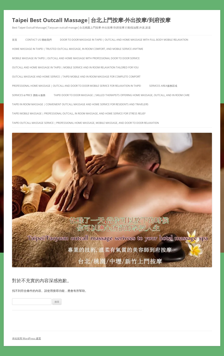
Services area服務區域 (163, 86)
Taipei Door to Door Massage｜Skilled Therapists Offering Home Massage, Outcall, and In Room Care (122, 95)
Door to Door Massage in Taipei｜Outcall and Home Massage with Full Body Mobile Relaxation (124, 39)
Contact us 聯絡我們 (38, 39)
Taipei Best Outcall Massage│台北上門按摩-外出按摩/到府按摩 (91, 20)
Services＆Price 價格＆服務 (28, 95)
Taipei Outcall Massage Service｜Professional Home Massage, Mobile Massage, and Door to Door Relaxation (85, 123)
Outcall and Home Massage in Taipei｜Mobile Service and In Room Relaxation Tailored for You (75, 67)
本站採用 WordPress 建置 (26, 338)
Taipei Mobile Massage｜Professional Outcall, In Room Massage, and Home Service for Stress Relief (79, 113)
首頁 (14, 39)
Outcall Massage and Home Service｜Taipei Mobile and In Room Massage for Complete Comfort (76, 76)
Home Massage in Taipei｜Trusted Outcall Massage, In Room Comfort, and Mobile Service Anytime (77, 49)
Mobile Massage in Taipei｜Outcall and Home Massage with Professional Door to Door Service (76, 58)
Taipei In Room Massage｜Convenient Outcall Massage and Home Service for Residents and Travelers (80, 104)
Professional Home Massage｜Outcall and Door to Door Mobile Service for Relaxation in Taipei (76, 86)
